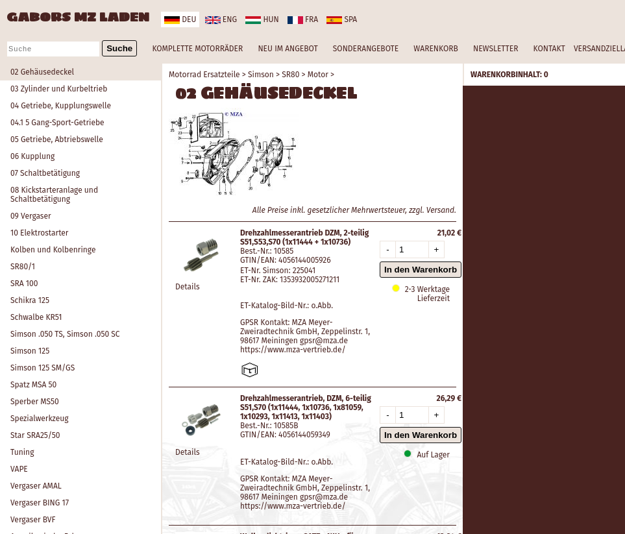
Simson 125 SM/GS (42, 367)
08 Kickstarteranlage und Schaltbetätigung (54, 195)
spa (341, 19)
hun (261, 19)
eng (221, 19)
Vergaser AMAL (36, 486)
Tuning (22, 452)
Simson (261, 74)
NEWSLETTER (495, 48)
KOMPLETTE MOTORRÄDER (197, 48)
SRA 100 (24, 283)
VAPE (19, 469)
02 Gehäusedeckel (42, 72)
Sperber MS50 (34, 401)
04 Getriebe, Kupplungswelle (60, 105)
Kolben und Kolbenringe (52, 249)
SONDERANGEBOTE (365, 48)
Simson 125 (29, 351)
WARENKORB (435, 48)
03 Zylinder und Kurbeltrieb (58, 88)
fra (303, 19)
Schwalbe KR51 (36, 317)
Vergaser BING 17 (39, 502)
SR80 (290, 74)
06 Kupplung (32, 156)
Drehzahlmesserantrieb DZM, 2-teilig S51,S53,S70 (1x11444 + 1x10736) (304, 237)
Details (187, 286)
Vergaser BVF (32, 519)
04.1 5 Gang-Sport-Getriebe (57, 122)
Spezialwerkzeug (39, 418)
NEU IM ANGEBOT (287, 48)
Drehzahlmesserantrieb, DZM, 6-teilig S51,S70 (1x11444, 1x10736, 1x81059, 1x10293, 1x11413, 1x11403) (305, 407)
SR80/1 (22, 266)
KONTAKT (549, 48)
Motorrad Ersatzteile (204, 74)
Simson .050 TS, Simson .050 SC (65, 334)
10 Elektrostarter (39, 232)
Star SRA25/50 (35, 435)
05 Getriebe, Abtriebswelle (56, 139)
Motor (318, 74)
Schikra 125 (29, 300)
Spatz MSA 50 (33, 384)
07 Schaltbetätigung (45, 173)
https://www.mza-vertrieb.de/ (293, 349)
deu (180, 19)
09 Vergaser (30, 216)
